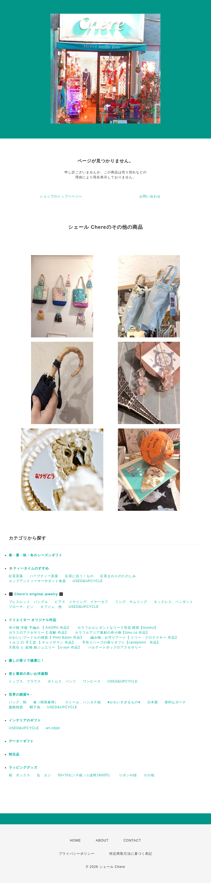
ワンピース (92, 681)
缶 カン (44, 775)
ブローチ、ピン (21, 607)
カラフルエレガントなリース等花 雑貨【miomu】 (117, 628)
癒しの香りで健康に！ (27, 660)
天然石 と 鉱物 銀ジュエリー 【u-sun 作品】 (45, 647)
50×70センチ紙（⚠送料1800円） (85, 775)
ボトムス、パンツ (62, 681)
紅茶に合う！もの (79, 576)
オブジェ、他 (51, 607)
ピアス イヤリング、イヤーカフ (81, 602)
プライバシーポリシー (77, 854)
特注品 (14, 754)
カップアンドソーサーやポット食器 (37, 581)
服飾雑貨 (16, 707)
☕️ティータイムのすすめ (29, 568)
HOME (75, 840)
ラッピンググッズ (23, 767)
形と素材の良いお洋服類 (28, 674)
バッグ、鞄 (18, 702)
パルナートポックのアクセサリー (115, 647)
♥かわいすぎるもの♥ (123, 702)
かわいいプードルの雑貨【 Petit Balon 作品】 (46, 637)
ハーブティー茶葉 (44, 576)
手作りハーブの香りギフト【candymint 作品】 (121, 642)
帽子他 (35, 707)
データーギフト (21, 741)
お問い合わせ (150, 196)
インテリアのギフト (25, 720)
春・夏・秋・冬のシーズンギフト (35, 555)
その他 (149, 775)
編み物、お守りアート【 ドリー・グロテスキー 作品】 (134, 637)
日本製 (152, 702)
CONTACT (132, 840)
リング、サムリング (131, 602)
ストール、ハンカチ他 (83, 702)
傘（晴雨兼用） (45, 702)
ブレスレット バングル (28, 602)
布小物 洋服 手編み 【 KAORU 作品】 (40, 628)
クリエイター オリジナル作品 (32, 620)
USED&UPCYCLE (88, 581)
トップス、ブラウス (25, 681)
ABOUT (102, 840)
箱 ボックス (19, 775)
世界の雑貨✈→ (21, 694)
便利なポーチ (175, 702)
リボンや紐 (128, 775)
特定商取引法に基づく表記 (130, 854)
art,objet (53, 728)
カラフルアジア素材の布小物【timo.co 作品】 (112, 632)
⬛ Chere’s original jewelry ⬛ (36, 594)
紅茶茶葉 (16, 576)
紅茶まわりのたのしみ (118, 576)
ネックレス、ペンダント (173, 602)
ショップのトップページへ (61, 196)
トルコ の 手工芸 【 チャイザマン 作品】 (42, 642)
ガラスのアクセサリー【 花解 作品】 (38, 632)
